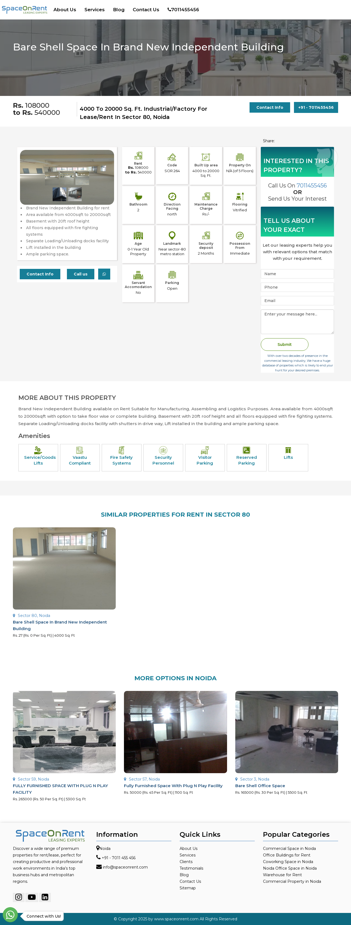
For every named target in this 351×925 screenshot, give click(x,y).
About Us (64, 9)
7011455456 (183, 9)
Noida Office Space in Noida (290, 868)
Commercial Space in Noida (289, 848)
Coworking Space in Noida (288, 861)
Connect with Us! (42, 916)
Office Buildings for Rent (286, 855)
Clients (186, 861)
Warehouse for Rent (282, 874)
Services (94, 9)
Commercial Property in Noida (292, 881)
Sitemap (188, 888)
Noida (105, 848)
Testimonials (191, 868)
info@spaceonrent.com (125, 867)
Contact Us (146, 9)
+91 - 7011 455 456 (118, 857)
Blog (118, 9)
